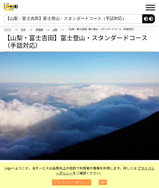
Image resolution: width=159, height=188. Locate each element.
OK (103, 182)
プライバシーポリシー (71, 182)
